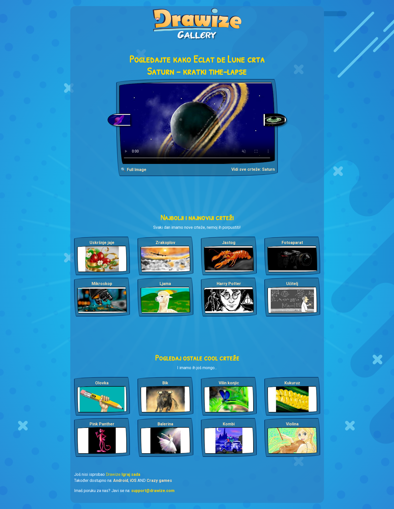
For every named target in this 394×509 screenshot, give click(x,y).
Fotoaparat (292, 242)
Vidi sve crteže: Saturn (253, 169)
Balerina (165, 424)
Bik (165, 383)
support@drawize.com (153, 490)
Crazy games (159, 480)
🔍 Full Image (133, 169)
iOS (133, 480)
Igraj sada (131, 474)
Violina (292, 424)
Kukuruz (292, 383)
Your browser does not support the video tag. (197, 123)
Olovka (102, 383)
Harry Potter (229, 283)
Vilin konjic (229, 383)
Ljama (165, 283)
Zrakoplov (165, 242)
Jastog (228, 242)
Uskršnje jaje (102, 242)
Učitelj (292, 283)
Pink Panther (102, 424)
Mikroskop (102, 283)
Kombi (229, 424)
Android (120, 480)
